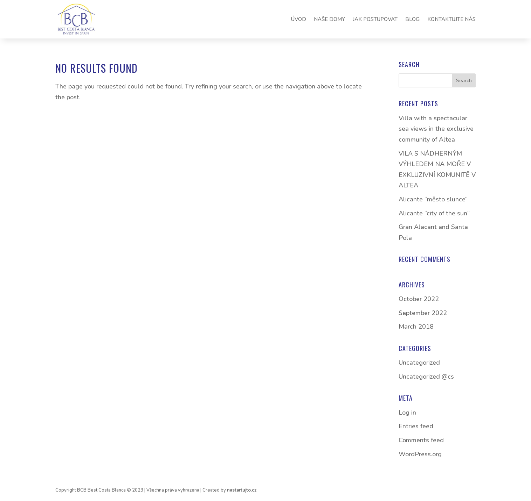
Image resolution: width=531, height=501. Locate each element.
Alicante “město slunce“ (433, 199)
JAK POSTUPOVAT (375, 19)
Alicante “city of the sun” (434, 213)
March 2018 (416, 326)
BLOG (412, 19)
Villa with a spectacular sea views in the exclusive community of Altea (436, 129)
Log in (407, 412)
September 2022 (423, 313)
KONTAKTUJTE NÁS (451, 19)
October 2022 (419, 299)
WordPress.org (420, 454)
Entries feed (416, 426)
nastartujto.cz (241, 490)
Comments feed (421, 440)
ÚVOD (298, 19)
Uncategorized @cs (426, 376)
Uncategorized (419, 362)
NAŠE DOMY (329, 19)
